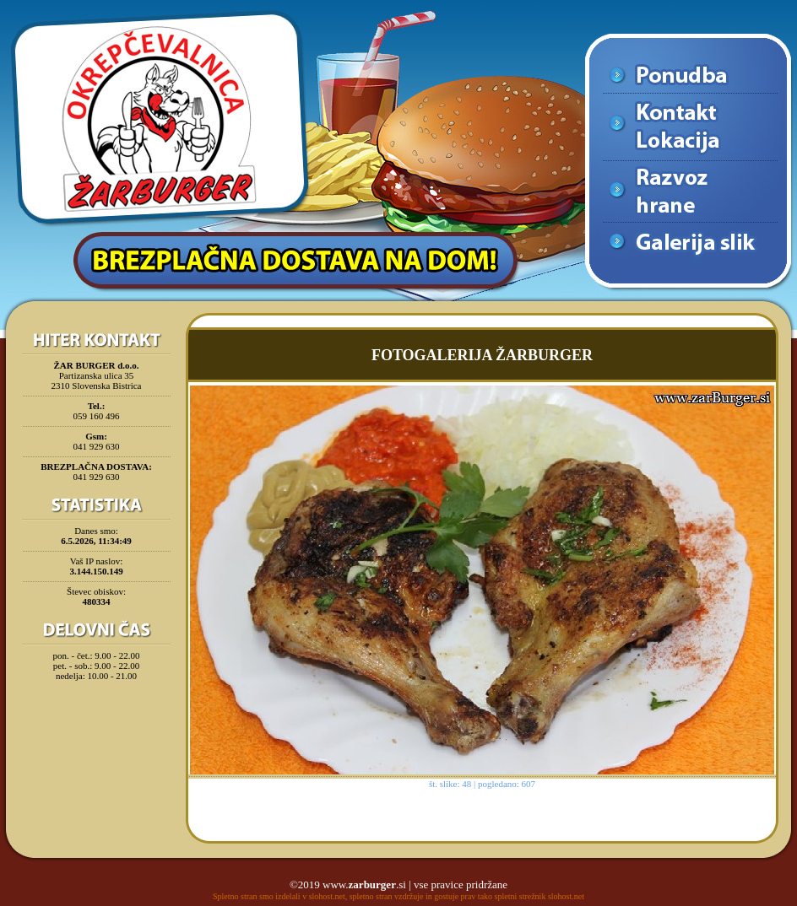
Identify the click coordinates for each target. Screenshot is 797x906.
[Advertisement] (96, 729)
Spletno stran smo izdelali (257, 896)
